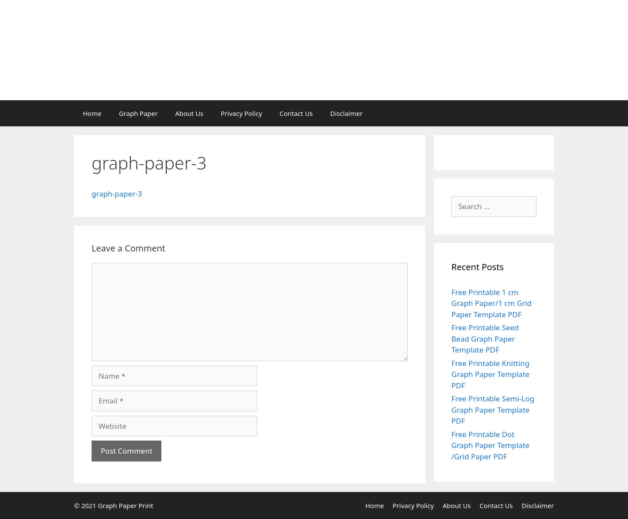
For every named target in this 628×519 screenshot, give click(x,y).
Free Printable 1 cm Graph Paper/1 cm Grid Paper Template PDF (491, 303)
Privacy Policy (241, 113)
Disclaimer (346, 113)
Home (92, 113)
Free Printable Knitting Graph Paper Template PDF (490, 374)
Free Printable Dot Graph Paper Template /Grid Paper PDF (490, 445)
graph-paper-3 (117, 194)
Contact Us (296, 113)
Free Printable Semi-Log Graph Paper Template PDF (492, 409)
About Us (189, 113)
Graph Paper (138, 113)
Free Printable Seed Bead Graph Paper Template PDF (485, 338)
